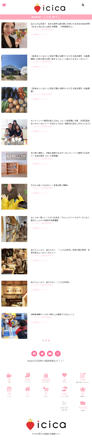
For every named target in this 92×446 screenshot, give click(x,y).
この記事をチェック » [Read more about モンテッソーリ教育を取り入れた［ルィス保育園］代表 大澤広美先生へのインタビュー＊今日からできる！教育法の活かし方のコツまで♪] (39, 131)
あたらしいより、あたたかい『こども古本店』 (51, 282)
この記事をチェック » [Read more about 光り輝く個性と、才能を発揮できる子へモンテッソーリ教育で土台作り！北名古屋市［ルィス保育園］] (39, 164)
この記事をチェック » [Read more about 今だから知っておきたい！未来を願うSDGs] (39, 193)
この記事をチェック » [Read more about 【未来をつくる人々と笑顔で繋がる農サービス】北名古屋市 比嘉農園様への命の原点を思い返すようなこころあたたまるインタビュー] (39, 67)
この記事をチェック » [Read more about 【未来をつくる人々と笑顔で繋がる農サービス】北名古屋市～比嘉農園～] (39, 99)
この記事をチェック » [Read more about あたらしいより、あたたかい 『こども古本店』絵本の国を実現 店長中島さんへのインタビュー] (39, 260)
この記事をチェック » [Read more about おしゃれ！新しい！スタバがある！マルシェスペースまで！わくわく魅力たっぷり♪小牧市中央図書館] (39, 228)
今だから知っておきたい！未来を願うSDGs (49, 185)
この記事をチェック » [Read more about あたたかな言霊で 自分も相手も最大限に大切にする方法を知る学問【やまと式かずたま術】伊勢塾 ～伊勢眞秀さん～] (39, 34)
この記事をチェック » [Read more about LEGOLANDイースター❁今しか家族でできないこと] (39, 322)
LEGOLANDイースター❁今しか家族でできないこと (52, 314)
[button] (4, 4)
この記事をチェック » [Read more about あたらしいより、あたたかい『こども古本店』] (39, 290)
